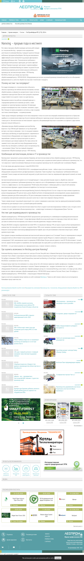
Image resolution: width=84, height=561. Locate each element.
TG (23, 1)
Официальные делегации (36, 474)
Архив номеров (13, 32)
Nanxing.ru (44, 277)
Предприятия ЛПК (16, 474)
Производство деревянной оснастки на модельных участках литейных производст (68, 389)
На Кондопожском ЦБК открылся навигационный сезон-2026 (24, 316)
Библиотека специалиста (6, 474)
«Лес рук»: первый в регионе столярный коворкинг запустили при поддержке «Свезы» (26, 354)
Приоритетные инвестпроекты (25, 474)
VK (20, 1)
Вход (7, 1)
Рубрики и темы (14, 20)
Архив (42, 20)
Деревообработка (7, 24)
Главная (4, 20)
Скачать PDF (49, 422)
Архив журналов (12, 540)
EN (14, 1)
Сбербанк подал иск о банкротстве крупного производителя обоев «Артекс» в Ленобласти (27, 366)
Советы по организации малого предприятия (65, 339)
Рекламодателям (60, 20)
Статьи (22, 32)
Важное (47, 534)
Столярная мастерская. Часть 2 (65, 375)
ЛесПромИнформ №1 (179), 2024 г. (36, 32)
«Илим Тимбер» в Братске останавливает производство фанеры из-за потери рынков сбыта (26, 342)
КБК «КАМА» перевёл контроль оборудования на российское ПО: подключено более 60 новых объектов (26, 305)
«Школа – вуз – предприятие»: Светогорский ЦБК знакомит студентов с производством (26, 378)
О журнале (49, 20)
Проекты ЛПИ (33, 20)
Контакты (29, 540)
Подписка (10, 534)
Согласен (58, 558)
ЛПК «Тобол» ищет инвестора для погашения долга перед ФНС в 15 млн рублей (25, 329)
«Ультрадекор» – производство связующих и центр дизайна (66, 302)
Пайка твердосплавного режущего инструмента (66, 327)
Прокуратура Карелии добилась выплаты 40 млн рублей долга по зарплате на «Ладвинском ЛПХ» (26, 390)
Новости (24, 20)
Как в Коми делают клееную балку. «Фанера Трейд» (66, 351)
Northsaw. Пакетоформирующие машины (68, 362)
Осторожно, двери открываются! (66, 314)
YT (14, 547)
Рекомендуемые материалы (23, 24)
